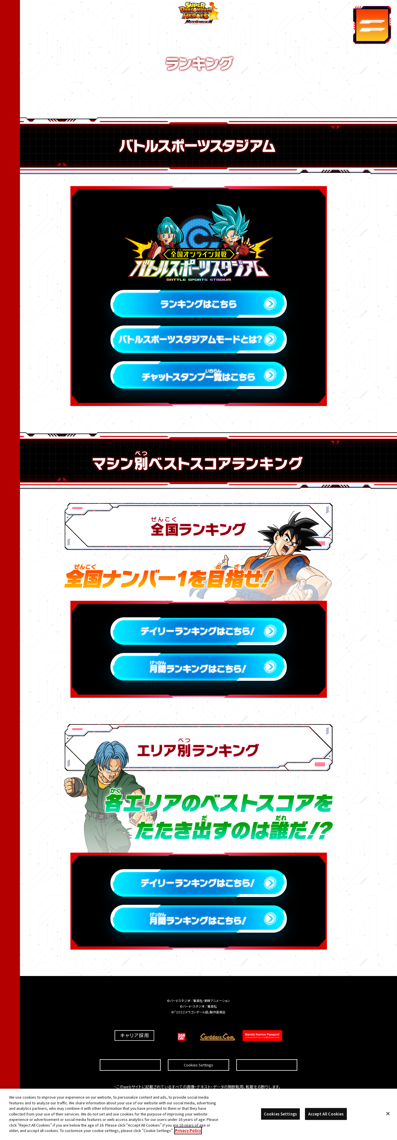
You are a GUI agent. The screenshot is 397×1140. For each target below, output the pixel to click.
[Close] (388, 1114)
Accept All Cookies (326, 1114)
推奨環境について (130, 1051)
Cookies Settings (198, 1051)
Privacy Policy (188, 1131)
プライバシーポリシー (267, 1051)
